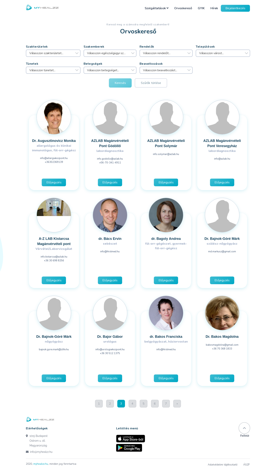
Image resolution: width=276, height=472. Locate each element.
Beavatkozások (151, 64)
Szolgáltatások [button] (156, 8)
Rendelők (147, 47)
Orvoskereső (183, 8)
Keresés (120, 83)
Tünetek (32, 64)
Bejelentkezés (235, 8)
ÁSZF (247, 464)
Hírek (214, 8)
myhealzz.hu (40, 464)
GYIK (201, 8)
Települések (205, 47)
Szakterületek (37, 47)
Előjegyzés (54, 182)
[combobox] (53, 53)
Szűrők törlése (151, 83)
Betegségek (93, 64)
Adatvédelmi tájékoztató (223, 464)
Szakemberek (94, 47)
